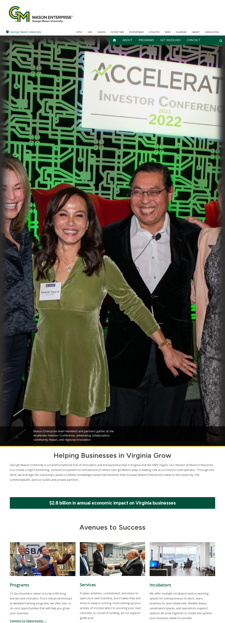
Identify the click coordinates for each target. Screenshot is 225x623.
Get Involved (170, 40)
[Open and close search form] (221, 40)
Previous (15, 435)
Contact (193, 40)
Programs (146, 40)
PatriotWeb (117, 32)
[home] (114, 40)
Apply (79, 32)
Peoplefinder (136, 32)
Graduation (212, 32)
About (127, 40)
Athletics (154, 32)
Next (210, 435)
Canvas (101, 32)
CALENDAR (181, 32)
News (168, 32)
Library (196, 32)
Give (90, 32)
